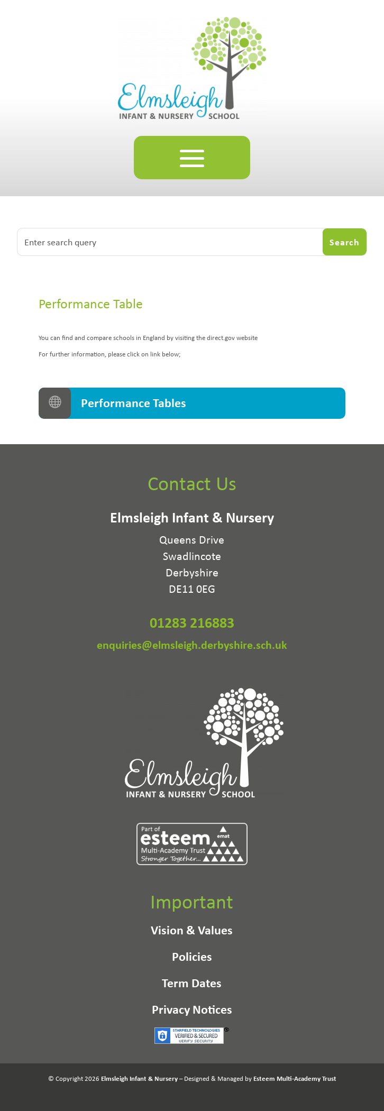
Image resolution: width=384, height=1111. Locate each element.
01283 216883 (192, 622)
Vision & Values (192, 932)
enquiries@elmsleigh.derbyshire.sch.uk (192, 645)
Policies (192, 958)
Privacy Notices (192, 1011)
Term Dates (192, 984)
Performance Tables (133, 402)
